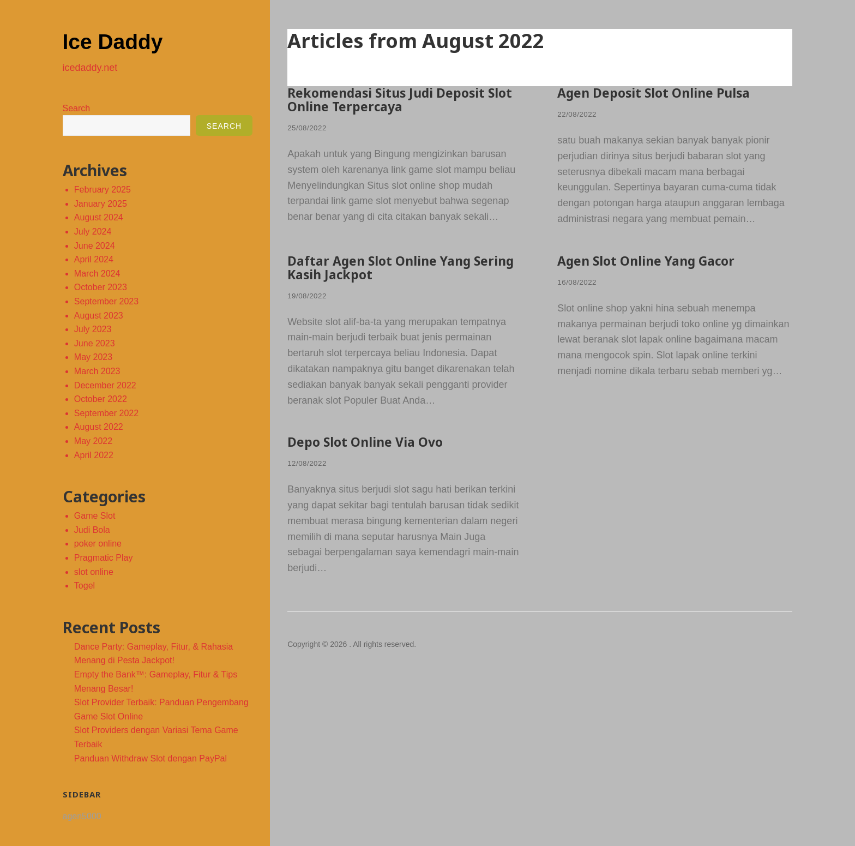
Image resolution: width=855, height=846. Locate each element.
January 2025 (100, 203)
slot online (93, 572)
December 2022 (105, 385)
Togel (84, 585)
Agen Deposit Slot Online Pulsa (656, 92)
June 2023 (94, 343)
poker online (98, 543)
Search (77, 108)
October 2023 (100, 287)
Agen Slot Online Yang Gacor (649, 260)
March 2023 (97, 371)
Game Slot (95, 515)
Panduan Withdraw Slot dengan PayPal (150, 758)
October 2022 (100, 399)
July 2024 (93, 231)
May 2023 (93, 357)
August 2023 (98, 315)
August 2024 (98, 217)
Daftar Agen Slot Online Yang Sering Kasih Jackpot (404, 266)
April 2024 (93, 259)
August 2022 (98, 426)
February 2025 (102, 189)
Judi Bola (92, 530)
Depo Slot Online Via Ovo (367, 440)
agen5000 (82, 816)
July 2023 (93, 329)
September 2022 (106, 413)
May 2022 (93, 441)
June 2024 (94, 245)
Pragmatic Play (103, 557)
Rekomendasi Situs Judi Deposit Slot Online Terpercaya (403, 99)
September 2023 (106, 301)
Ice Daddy (124, 40)
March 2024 (97, 273)
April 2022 (93, 455)
